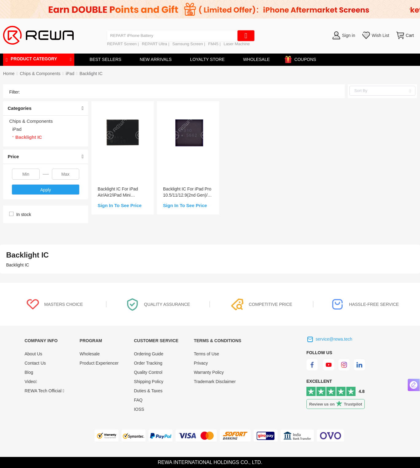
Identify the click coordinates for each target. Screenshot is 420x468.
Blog (29, 372)
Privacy (201, 363)
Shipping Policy (148, 381)
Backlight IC (91, 73)
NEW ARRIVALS (156, 59)
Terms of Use (206, 353)
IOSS (139, 409)
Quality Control (148, 372)
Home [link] (8, 73)
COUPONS (302, 58)
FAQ (138, 400)
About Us (33, 353)
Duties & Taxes (148, 390)
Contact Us (35, 363)
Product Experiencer (99, 363)
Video (31, 381)
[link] (40, 73)
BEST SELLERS (105, 59)
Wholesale (89, 353)
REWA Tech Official (44, 390)
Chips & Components (40, 73)
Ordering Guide (148, 353)
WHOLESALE (256, 59)
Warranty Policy (209, 372)
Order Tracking (148, 363)
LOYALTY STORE (207, 59)
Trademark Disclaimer (214, 381)
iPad (70, 73)
